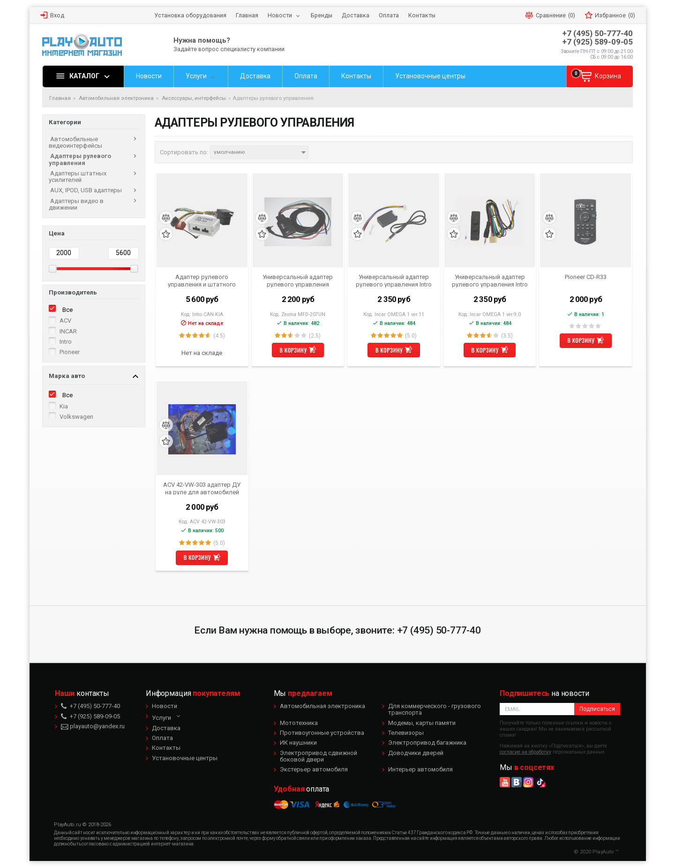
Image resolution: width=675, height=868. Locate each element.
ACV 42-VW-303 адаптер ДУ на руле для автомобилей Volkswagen (201, 488)
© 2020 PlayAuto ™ (596, 852)
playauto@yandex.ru (93, 726)
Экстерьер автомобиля (314, 769)
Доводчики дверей (415, 752)
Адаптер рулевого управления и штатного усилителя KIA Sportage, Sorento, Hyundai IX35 (202, 280)
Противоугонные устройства (322, 732)
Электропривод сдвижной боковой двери (318, 756)
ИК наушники (298, 742)
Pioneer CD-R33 (586, 276)
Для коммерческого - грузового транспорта (434, 709)
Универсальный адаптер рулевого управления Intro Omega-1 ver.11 (394, 280)
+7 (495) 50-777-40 (597, 34)
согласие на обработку (525, 752)
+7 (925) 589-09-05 (597, 42)
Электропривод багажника (427, 742)
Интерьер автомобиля (420, 769)
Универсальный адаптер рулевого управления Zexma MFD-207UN (297, 280)
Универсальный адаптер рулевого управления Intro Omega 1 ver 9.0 (490, 280)
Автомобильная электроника (322, 705)
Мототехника (299, 722)
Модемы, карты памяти (422, 722)
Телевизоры (406, 732)
